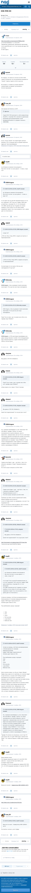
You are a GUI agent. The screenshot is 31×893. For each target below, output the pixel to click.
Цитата (15, 55)
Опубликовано (14, 37)
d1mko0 (8, 399)
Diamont (8, 703)
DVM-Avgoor (10, 182)
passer (8, 72)
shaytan (8, 353)
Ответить (15, 23)
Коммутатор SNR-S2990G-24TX (20, 785)
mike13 (8, 223)
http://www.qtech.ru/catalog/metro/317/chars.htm (14, 542)
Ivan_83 (8, 103)
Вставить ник (4, 55)
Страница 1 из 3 (15, 29)
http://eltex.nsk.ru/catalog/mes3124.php (11, 802)
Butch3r (8, 457)
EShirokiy (9, 280)
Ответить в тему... (9, 857)
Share (7, 866)
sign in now (9, 851)
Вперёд (25, 29)
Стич (6, 15)
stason (8, 371)
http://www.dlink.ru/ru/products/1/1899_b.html (13, 41)
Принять (15, 890)
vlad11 (7, 162)
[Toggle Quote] (3, 111)
